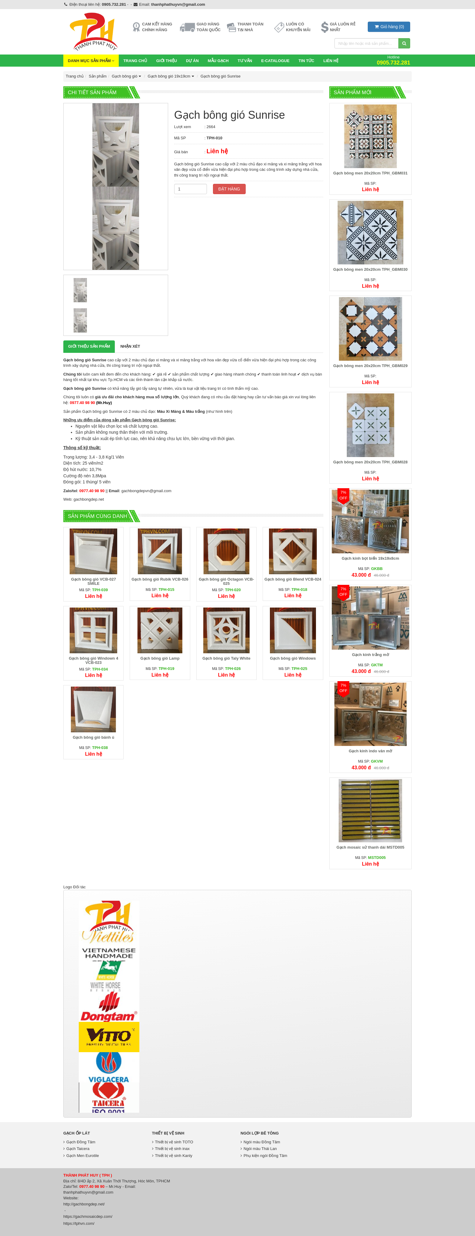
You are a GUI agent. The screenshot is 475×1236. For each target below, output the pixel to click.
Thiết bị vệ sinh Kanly (172, 1155)
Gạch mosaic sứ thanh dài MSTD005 (370, 847)
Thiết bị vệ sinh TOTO (172, 1142)
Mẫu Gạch (218, 60)
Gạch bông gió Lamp (160, 658)
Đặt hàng (229, 189)
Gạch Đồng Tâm (79, 1142)
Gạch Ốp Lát (76, 1133)
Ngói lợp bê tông (260, 1133)
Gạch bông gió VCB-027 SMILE (93, 581)
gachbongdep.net (89, 499)
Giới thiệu (166, 60)
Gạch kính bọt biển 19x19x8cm (370, 558)
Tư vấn (245, 60)
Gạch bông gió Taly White (226, 658)
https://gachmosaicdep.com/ (87, 1216)
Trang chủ (135, 60)
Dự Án (192, 60)
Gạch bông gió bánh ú (93, 737)
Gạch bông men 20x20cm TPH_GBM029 (370, 365)
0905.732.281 (114, 4)
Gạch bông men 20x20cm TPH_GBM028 (370, 462)
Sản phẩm (98, 76)
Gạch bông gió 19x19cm (171, 76)
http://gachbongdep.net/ (84, 1204)
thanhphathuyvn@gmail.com (178, 4)
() (389, 26)
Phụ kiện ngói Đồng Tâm (264, 1155)
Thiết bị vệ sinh (168, 1133)
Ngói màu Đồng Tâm (260, 1142)
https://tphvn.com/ (79, 1223)
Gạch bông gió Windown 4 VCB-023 (93, 660)
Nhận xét (130, 346)
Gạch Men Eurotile (81, 1155)
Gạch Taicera (76, 1148)
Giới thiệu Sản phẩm (89, 346)
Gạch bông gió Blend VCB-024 (292, 579)
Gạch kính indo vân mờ (370, 751)
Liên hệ (330, 60)
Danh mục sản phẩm (91, 60)
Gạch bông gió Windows (293, 658)
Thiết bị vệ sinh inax (171, 1148)
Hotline (393, 60)
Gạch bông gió (127, 76)
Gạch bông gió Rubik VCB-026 (159, 579)
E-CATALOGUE (275, 60)
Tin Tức (306, 60)
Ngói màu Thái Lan (259, 1148)
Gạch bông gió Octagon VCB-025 (226, 581)
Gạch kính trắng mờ (370, 654)
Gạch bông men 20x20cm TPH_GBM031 (370, 173)
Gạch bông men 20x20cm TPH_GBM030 (370, 269)
